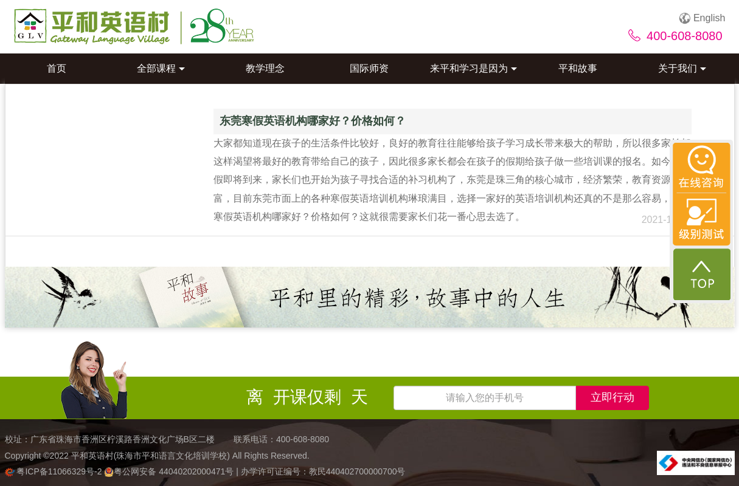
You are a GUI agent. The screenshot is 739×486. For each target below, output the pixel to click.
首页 (56, 68)
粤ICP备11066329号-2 (55, 471)
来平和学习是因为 (473, 68)
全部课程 (161, 68)
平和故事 (577, 68)
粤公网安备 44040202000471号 (170, 471)
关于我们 (682, 68)
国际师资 (369, 68)
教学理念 (265, 68)
